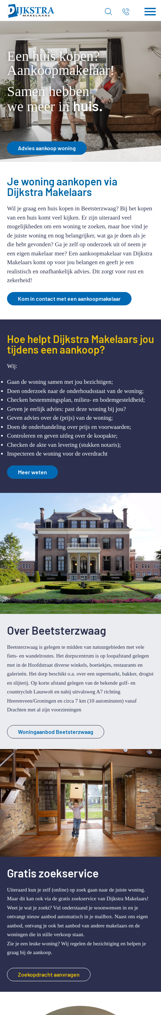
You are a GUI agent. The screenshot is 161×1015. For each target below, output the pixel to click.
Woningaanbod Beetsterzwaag (55, 731)
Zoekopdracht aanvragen (49, 974)
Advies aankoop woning (47, 148)
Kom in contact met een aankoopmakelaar (69, 298)
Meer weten (32, 472)
